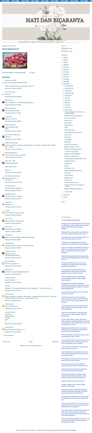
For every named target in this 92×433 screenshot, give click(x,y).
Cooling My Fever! (69, 161)
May (66, 102)
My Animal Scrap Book (71, 144)
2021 (64, 62)
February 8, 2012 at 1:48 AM (13, 121)
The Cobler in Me (69, 168)
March (67, 107)
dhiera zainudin (9, 152)
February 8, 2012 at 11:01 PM (13, 308)
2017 (64, 72)
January (67, 191)
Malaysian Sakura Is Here (71, 146)
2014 (64, 79)
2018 (64, 69)
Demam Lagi (68, 163)
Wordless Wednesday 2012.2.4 (73, 132)
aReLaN (7, 235)
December (68, 86)
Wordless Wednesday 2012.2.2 (73, 170)
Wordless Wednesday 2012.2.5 (73, 115)
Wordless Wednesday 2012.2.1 (73, 188)
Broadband (67, 142)
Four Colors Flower (70, 118)
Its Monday (67, 137)
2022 (64, 60)
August (67, 95)
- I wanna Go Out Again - (71, 151)
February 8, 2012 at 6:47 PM (13, 290)
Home (31, 341)
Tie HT (7, 218)
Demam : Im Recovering (71, 156)
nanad (7, 202)
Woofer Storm (9, 80)
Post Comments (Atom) (35, 345)
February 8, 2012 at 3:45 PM (13, 198)
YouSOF (7, 327)
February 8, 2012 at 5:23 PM (13, 239)
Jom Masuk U (68, 139)
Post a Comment (8, 335)
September (68, 93)
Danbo (66, 127)
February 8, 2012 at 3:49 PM (13, 207)
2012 (64, 84)
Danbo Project (68, 125)
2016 (64, 74)
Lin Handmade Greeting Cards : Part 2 (75, 158)
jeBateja (7, 100)
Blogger (74, 430)
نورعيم (6, 116)
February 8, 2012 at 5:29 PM (13, 257)
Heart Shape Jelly (69, 130)
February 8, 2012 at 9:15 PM (13, 300)
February (67, 109)
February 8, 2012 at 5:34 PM (13, 266)
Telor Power (8, 92)
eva (6, 286)
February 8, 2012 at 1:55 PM (13, 190)
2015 (64, 76)
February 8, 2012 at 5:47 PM (13, 274)
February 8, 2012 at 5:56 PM (13, 282)
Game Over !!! (68, 120)
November (68, 88)
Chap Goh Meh (68, 175)
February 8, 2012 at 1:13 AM (13, 104)
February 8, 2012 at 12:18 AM (13, 96)
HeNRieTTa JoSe (10, 142)
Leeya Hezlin (8, 251)
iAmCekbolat (8, 194)
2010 (64, 197)
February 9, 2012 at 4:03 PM (13, 332)
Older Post (55, 341)
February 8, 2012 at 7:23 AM (13, 139)
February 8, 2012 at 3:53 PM (13, 215)
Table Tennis (68, 180)
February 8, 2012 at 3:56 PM (13, 223)
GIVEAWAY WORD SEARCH (72, 154)
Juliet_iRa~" (8, 161)
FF (5, 210)
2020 (64, 64)
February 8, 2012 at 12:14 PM (13, 157)
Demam (66, 165)
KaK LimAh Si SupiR (11, 134)
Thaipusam (67, 173)
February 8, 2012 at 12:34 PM (13, 182)
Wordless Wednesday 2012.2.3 (73, 149)
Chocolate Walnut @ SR (71, 182)
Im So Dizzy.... (68, 123)
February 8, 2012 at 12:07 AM (13, 88)
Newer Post (6, 341)
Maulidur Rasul (68, 177)
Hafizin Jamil (8, 108)
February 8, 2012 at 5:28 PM (13, 248)
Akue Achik (8, 261)
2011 (64, 194)
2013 (64, 81)
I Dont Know (68, 134)
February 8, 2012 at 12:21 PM (13, 172)
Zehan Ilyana (8, 124)
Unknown (7, 243)
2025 (64, 57)
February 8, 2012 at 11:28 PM (13, 323)
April (66, 105)
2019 (64, 67)
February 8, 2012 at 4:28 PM (13, 231)
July (66, 98)
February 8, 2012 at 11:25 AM (13, 149)
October (67, 90)
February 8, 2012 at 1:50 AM (13, 131)
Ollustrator (60, 430)
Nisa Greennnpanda (10, 176)
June (66, 100)
